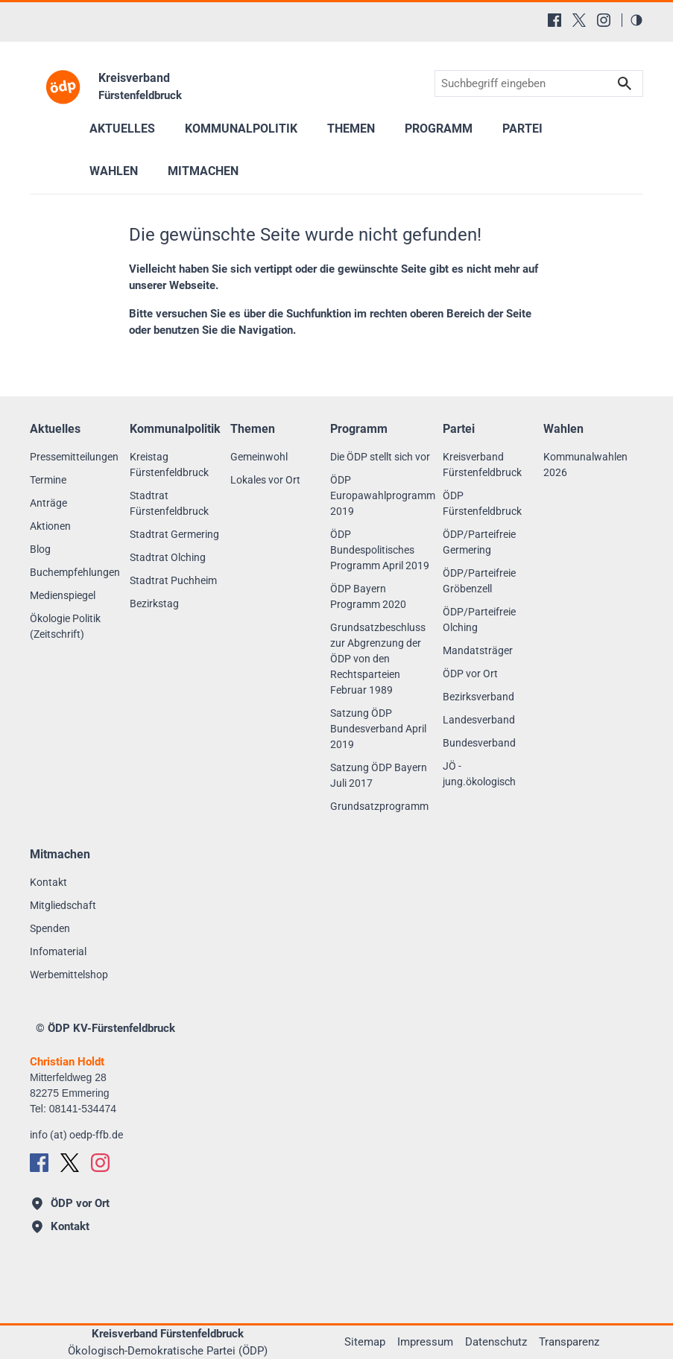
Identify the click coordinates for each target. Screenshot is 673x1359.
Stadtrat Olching (168, 557)
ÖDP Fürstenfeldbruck (482, 503)
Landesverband (479, 720)
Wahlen (113, 171)
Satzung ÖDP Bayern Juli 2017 (378, 775)
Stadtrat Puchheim (173, 580)
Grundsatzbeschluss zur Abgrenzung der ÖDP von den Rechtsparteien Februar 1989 (378, 658)
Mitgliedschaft (63, 905)
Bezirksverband (478, 697)
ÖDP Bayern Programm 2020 (368, 596)
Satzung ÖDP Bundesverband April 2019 (378, 728)
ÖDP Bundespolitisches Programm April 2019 (379, 549)
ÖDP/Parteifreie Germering (479, 542)
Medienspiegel (62, 595)
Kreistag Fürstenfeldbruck (169, 464)
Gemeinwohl (259, 457)
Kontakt (48, 882)
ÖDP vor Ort (470, 674)
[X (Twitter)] (579, 20)
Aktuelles (122, 128)
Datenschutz (496, 1342)
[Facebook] (554, 20)
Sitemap (364, 1342)
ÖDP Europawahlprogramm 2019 (382, 495)
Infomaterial (58, 951)
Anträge (48, 503)
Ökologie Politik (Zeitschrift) (65, 626)
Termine (48, 480)
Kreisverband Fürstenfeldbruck (482, 464)
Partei (522, 128)
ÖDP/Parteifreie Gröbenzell (479, 581)
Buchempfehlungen (75, 572)
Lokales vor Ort (265, 480)
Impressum (425, 1342)
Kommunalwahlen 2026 (585, 464)
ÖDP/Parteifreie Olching (479, 619)
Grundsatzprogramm (379, 806)
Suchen (624, 84)
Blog (40, 549)
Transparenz (569, 1342)
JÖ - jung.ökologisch (479, 774)
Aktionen (50, 526)
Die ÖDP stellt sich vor (380, 457)
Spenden (50, 928)
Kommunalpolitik (241, 128)
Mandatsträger (478, 650)
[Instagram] (603, 20)
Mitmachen (203, 171)
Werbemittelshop (69, 975)
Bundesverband (479, 743)
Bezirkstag (154, 603)
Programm (439, 128)
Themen (351, 128)
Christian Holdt (67, 1061)
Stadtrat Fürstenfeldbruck (169, 503)
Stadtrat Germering (174, 534)
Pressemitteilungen (74, 457)
